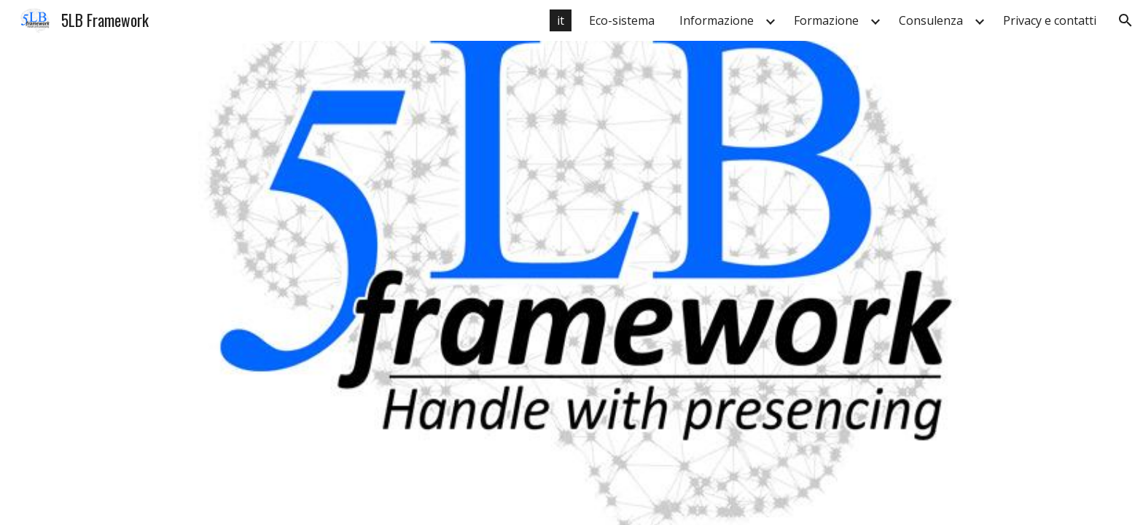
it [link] (560, 20)
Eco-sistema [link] (622, 20)
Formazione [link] (826, 20)
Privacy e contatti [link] (1049, 20)
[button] (1125, 20)
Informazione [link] (716, 20)
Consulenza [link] (931, 20)
